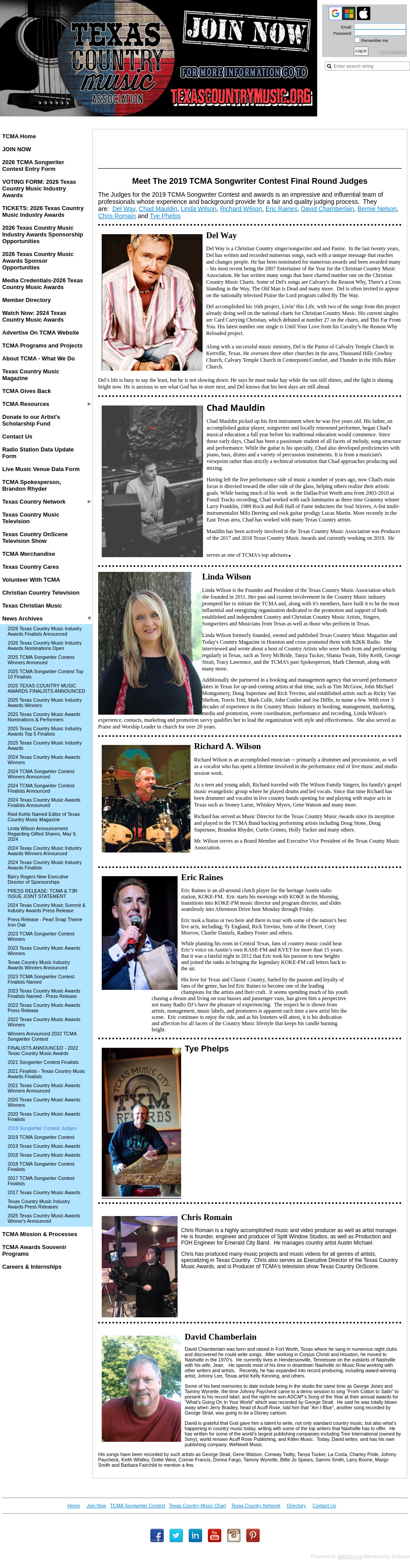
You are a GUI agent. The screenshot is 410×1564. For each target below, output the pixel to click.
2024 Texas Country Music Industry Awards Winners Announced (45, 850)
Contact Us (17, 436)
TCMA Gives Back (26, 391)
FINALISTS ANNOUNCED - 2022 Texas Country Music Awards (43, 1050)
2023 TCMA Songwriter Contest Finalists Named (41, 979)
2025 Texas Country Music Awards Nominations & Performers (44, 717)
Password (341, 33)
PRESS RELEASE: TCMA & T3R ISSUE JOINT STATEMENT (43, 893)
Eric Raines (281, 208)
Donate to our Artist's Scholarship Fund (31, 420)
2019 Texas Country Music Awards (44, 1146)
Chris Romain (117, 215)
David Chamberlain (327, 208)
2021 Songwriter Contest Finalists (43, 1062)
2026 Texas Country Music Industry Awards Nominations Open (45, 645)
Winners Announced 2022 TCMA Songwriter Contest (42, 1036)
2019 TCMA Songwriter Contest (41, 1137)
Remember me (374, 40)
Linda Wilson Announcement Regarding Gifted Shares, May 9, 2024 (42, 834)
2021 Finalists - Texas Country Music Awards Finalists (46, 1073)
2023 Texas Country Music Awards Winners (44, 950)
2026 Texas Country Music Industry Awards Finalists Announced (45, 631)
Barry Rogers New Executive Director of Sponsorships (38, 879)
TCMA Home (19, 136)
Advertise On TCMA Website (40, 332)
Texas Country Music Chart (197, 1505)
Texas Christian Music (32, 605)
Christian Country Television (40, 592)
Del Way (123, 208)
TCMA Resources (25, 404)
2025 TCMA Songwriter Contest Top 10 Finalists (45, 674)
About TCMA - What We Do (38, 358)
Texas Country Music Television (30, 518)
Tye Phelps (165, 215)
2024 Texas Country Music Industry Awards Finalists (45, 865)
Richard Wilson (241, 208)
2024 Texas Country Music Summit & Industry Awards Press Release (47, 907)
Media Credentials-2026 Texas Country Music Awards (42, 283)
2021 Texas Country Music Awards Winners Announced (44, 1088)
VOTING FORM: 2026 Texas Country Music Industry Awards (39, 188)
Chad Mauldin (158, 208)
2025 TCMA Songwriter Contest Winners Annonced (41, 659)
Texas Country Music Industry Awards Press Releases (39, 1204)
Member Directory (26, 300)
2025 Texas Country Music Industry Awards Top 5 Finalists (45, 731)
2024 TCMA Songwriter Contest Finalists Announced (41, 788)
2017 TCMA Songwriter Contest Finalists (41, 1180)
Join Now (96, 1505)
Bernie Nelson (377, 208)
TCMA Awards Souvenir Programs (34, 1250)
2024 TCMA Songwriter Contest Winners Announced (41, 774)
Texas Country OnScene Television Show (35, 537)
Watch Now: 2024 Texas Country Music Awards (34, 316)
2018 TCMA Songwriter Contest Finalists (41, 1166)
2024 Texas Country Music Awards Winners (44, 759)
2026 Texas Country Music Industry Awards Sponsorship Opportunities (42, 234)
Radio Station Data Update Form (38, 452)
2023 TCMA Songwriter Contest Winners (41, 936)
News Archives (22, 618)
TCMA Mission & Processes (39, 1234)
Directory (296, 1505)
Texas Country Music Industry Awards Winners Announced (39, 965)
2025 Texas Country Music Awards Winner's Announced (44, 1218)
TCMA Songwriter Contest (137, 1505)
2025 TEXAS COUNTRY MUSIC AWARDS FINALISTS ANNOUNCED (46, 688)
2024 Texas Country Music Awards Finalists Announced (44, 802)
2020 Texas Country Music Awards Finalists (44, 1116)
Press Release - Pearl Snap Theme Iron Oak (45, 922)
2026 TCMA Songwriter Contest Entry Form (33, 165)
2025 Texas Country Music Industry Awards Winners (45, 702)
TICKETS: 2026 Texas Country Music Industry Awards (43, 211)
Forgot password (393, 52)
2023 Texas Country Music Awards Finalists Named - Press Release (44, 993)
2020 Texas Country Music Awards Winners (44, 1102)
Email (344, 27)
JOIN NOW (16, 149)
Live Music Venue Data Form (41, 469)
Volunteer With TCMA (31, 579)
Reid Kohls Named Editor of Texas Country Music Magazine (44, 816)
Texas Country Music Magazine (30, 374)
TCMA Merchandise (28, 553)
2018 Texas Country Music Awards (44, 1155)
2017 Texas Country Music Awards (44, 1192)
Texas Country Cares (30, 566)
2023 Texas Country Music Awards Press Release (44, 1007)
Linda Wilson (198, 208)
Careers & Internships (32, 1266)
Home (73, 1505)
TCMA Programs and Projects (42, 345)
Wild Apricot (349, 1556)
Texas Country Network (34, 501)
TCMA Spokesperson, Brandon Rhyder (31, 485)
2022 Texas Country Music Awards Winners (44, 1022)
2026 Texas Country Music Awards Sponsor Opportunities (38, 261)
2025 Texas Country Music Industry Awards (45, 745)
